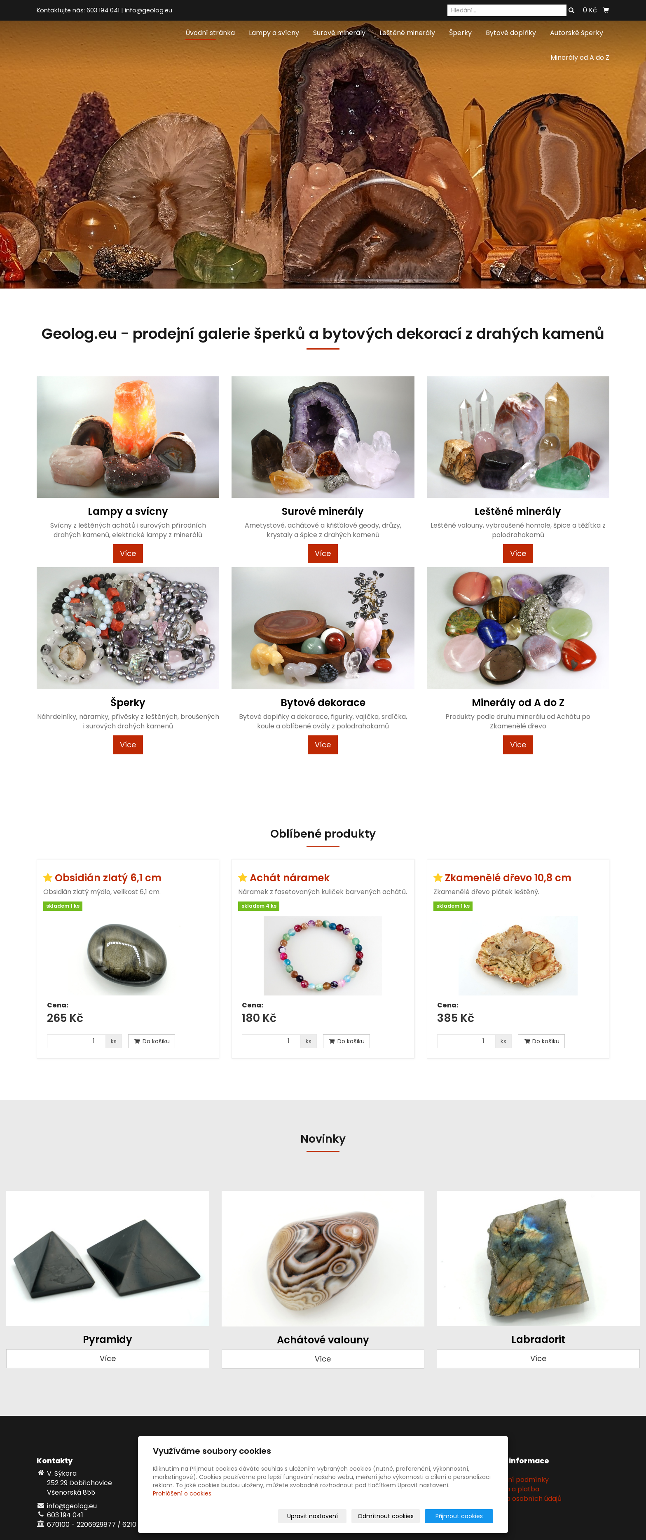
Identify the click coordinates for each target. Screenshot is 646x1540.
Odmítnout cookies (395, 1516)
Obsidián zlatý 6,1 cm (108, 878)
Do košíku (151, 1041)
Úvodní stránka (210, 33)
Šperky (460, 33)
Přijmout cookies (461, 1516)
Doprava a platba (510, 1489)
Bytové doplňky (511, 33)
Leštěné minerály (407, 33)
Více (128, 553)
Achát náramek (290, 878)
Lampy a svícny (274, 33)
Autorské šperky (576, 33)
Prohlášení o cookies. (183, 1493)
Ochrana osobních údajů (522, 1498)
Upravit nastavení (325, 1516)
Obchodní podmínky (515, 1479)
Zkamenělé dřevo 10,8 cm (508, 878)
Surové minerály (339, 33)
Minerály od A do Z (579, 57)
